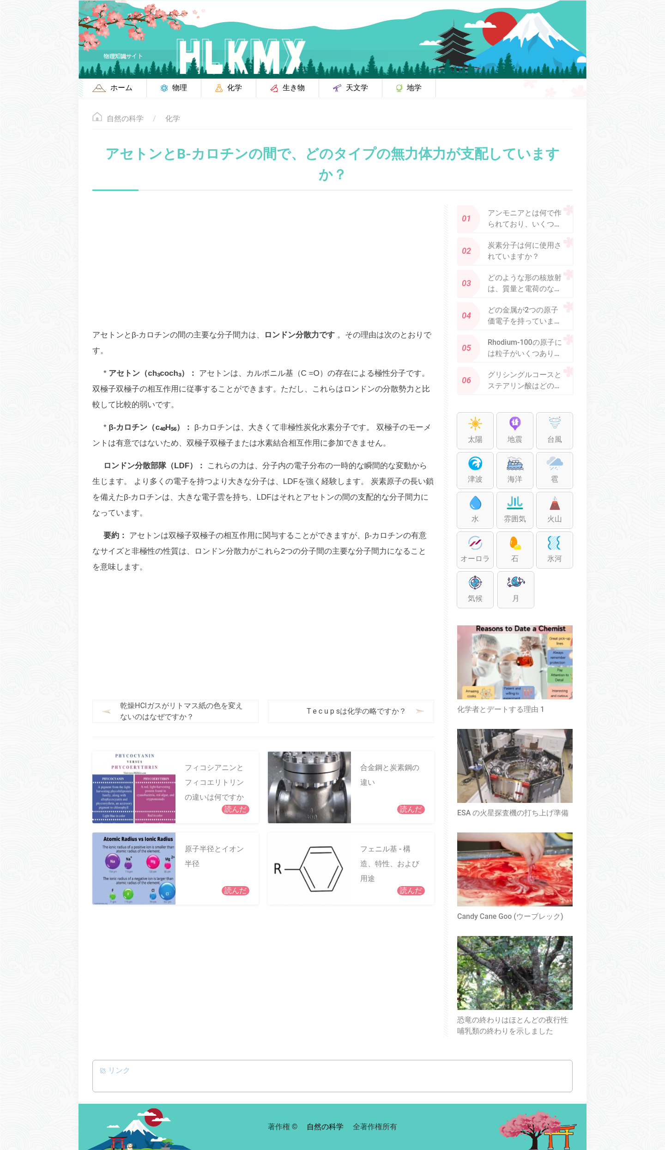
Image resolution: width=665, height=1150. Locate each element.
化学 (172, 118)
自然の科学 (125, 118)
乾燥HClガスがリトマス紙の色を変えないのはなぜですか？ (181, 711)
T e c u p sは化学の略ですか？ (356, 711)
